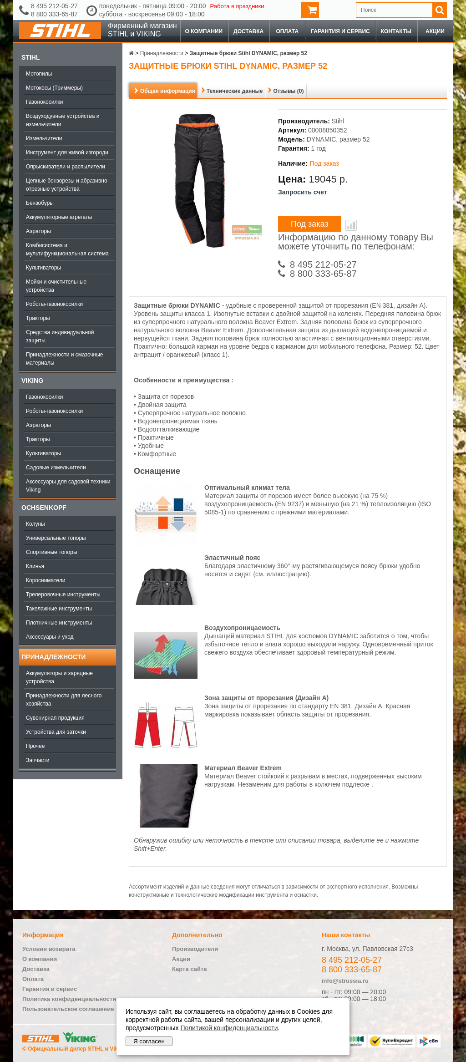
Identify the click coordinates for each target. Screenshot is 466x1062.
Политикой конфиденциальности (229, 1028)
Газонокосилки (44, 102)
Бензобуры (40, 203)
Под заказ (310, 224)
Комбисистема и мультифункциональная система (67, 249)
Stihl (30, 57)
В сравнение (351, 225)
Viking (32, 380)
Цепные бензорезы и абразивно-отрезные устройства (67, 185)
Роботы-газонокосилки (54, 304)
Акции (435, 31)
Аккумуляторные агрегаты (59, 217)
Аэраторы (38, 231)
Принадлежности (53, 657)
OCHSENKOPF (43, 507)
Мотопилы (39, 74)
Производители (195, 948)
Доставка (248, 31)
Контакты (396, 31)
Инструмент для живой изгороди (67, 152)
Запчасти (38, 760)
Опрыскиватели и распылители (65, 166)
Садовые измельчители (56, 467)
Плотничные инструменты (59, 623)
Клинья (35, 566)
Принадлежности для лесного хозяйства (63, 699)
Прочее (35, 746)
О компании (204, 31)
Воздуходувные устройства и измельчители (63, 120)
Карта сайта (189, 968)
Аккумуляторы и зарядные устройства (59, 677)
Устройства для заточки (56, 732)
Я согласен (149, 1041)
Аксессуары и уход (50, 637)
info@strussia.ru (345, 980)
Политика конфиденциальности (69, 999)
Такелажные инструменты (59, 608)
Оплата (287, 31)
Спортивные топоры (51, 552)
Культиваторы (43, 267)
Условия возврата (49, 948)
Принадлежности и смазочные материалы (64, 358)
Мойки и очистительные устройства (56, 286)
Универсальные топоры (56, 538)
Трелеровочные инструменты (63, 594)
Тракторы (38, 318)
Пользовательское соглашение (68, 1009)
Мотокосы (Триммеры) (54, 88)
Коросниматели (45, 580)
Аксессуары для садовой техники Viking (68, 485)
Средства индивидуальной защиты (60, 336)
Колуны (35, 524)
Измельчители (44, 138)
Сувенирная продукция (55, 718)
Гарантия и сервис (340, 31)
